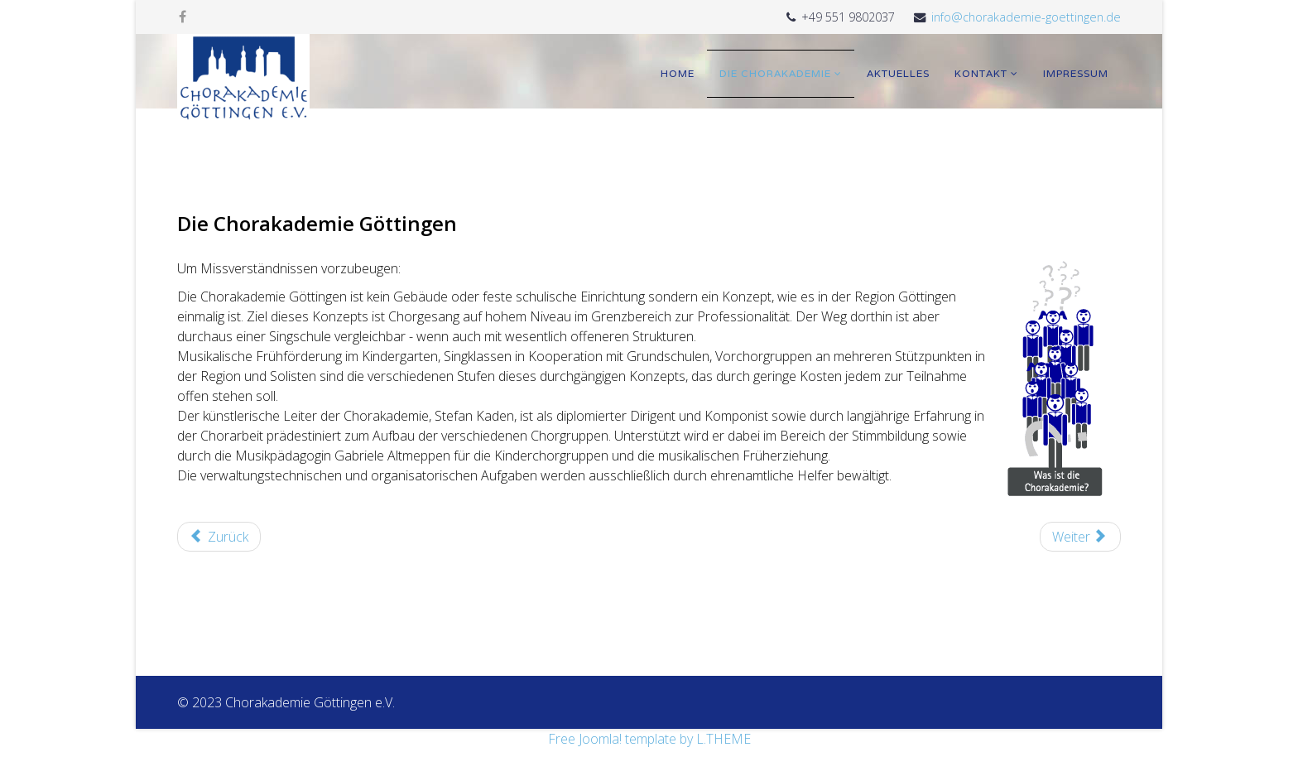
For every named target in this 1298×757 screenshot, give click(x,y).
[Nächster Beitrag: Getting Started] (1080, 537)
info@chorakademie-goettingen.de (1026, 17)
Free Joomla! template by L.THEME (649, 739)
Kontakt (980, 73)
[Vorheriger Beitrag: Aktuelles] (219, 537)
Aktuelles (898, 73)
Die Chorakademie (775, 73)
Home (678, 73)
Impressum (1075, 73)
